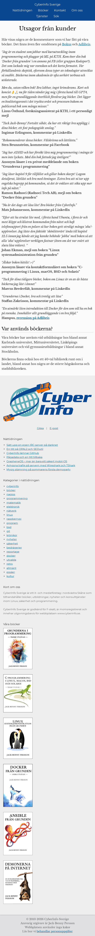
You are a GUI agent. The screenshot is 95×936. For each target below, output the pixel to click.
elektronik (13, 506)
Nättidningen (22, 10)
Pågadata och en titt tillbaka (24, 457)
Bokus (66, 44)
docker (11, 555)
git (8, 531)
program (12, 523)
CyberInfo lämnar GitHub (23, 453)
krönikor (12, 535)
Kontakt (60, 10)
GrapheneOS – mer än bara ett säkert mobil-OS (37, 461)
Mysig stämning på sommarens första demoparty (39, 469)
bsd (9, 527)
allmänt (11, 568)
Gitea (40, 428)
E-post (54, 428)
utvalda (11, 559)
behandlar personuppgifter (55, 931)
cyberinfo (13, 486)
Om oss (77, 10)
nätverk (11, 510)
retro (10, 563)
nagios (11, 494)
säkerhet (12, 543)
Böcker (43, 10)
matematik (14, 502)
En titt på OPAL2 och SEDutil (25, 449)
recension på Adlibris (32, 318)
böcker (11, 490)
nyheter (12, 539)
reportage (13, 551)
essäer (11, 572)
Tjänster (42, 16)
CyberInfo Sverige (47, 4)
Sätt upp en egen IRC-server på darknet (32, 444)
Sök (56, 16)
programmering (17, 498)
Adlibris (84, 44)
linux (10, 514)
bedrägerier (14, 547)
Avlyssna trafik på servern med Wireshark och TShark (41, 465)
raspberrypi (14, 518)
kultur (10, 576)
